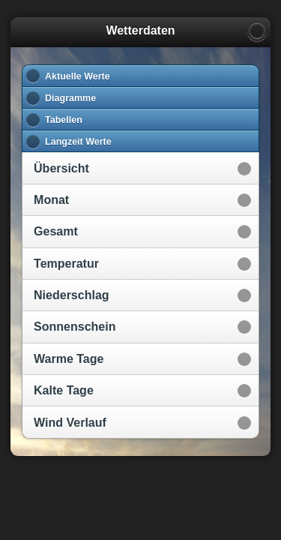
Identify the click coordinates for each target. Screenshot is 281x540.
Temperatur (66, 263)
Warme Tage (68, 358)
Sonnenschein (74, 326)
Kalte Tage (64, 390)
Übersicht (61, 168)
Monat (51, 200)
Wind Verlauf (70, 422)
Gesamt (56, 231)
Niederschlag (71, 295)
